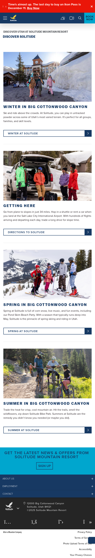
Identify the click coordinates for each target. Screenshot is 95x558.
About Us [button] (8, 478)
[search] (80, 18)
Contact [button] (8, 494)
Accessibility (85, 549)
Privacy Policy (85, 532)
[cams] (71, 18)
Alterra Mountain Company (12, 532)
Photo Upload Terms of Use (77, 543)
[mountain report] (63, 18)
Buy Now (33, 8)
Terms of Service (83, 538)
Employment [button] (10, 486)
